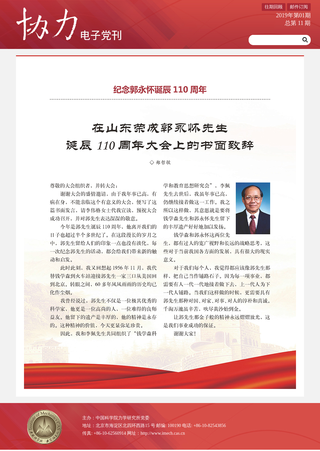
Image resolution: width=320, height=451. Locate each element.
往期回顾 (274, 6)
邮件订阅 (299, 6)
